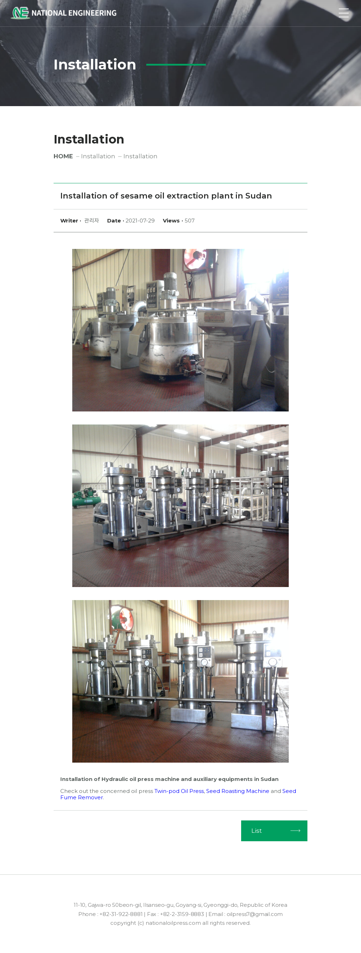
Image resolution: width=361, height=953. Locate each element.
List (256, 830)
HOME (63, 156)
